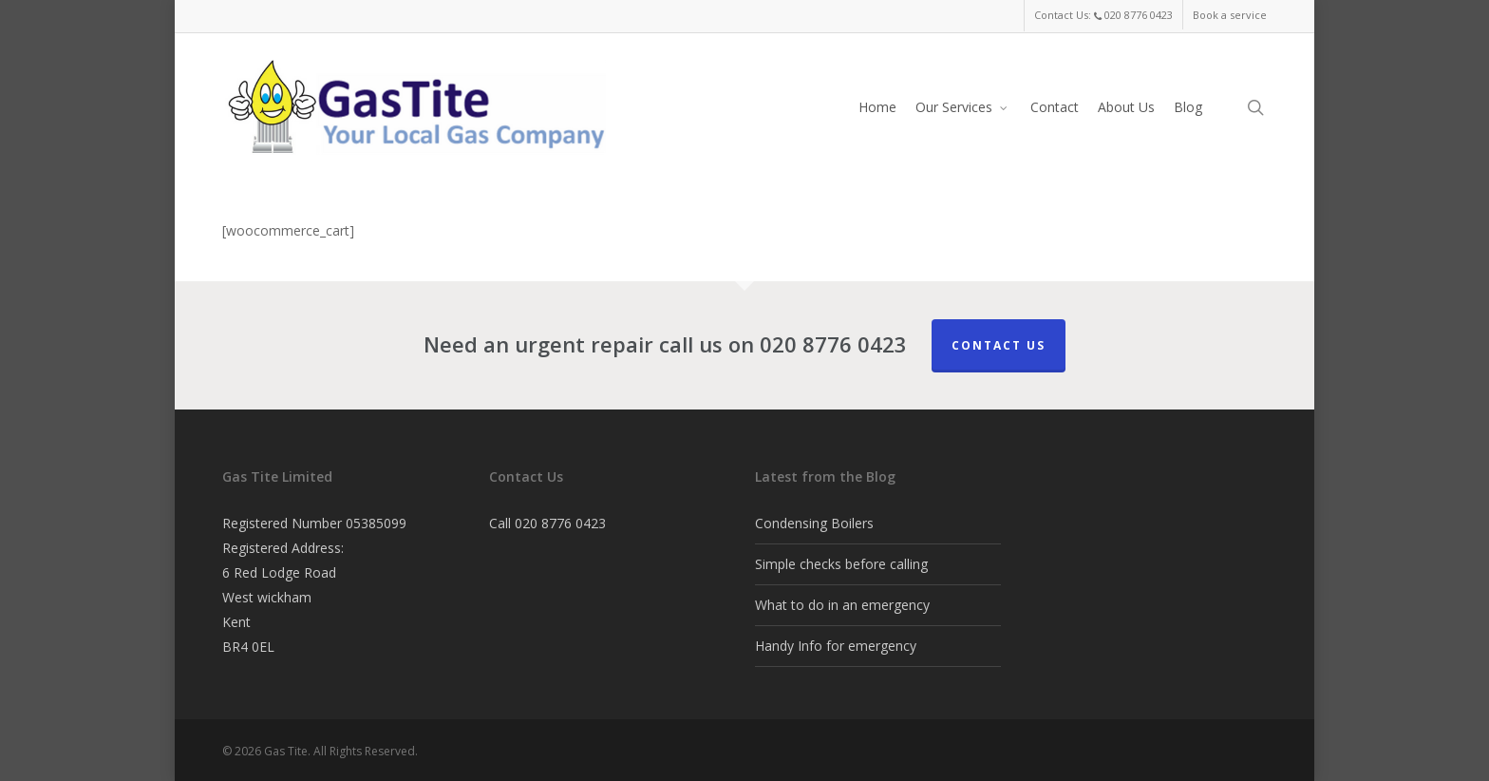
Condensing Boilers (814, 523)
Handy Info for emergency (835, 646)
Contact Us (999, 345)
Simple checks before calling (841, 564)
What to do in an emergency (842, 605)
